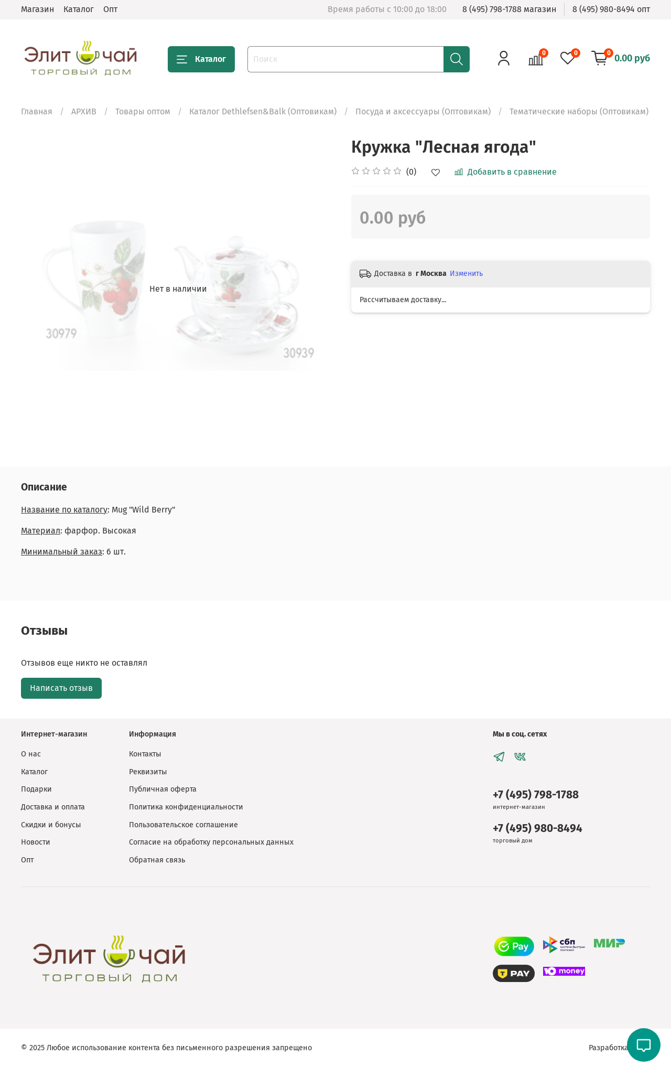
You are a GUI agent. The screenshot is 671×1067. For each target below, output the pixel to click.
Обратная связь (157, 860)
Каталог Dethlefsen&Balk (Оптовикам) (263, 111)
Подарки (36, 789)
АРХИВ (83, 111)
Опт (110, 9)
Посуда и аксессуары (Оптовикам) (423, 111)
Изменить (466, 273)
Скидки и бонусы (51, 824)
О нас (31, 754)
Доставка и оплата (53, 807)
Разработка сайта (619, 1047)
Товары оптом (142, 111)
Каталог (78, 9)
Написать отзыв (61, 688)
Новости (35, 842)
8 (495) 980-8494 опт (611, 9)
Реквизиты (148, 771)
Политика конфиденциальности (186, 807)
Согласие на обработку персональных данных (211, 842)
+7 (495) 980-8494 (537, 828)
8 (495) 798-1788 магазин (509, 9)
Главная (36, 111)
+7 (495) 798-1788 (536, 795)
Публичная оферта (163, 789)
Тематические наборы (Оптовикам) (579, 111)
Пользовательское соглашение (183, 824)
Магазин (37, 9)
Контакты (145, 754)
